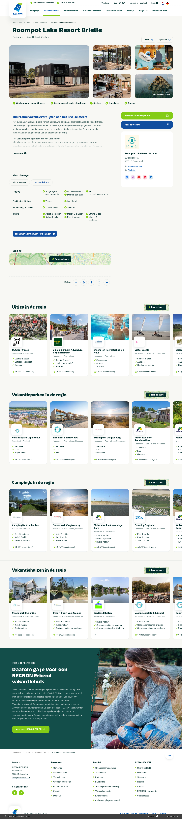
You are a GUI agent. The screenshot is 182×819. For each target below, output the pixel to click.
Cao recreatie (143, 796)
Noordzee (161, 353)
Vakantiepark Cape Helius (26, 437)
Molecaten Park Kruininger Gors (109, 527)
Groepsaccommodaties (105, 768)
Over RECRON (119, 3)
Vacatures (105, 3)
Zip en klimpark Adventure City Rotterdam (67, 351)
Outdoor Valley (20, 349)
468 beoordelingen (107, 547)
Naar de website (146, 124)
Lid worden (142, 773)
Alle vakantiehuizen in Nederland (63, 23)
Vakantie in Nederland (138, 3)
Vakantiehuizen (51, 11)
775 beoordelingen (107, 372)
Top (169, 754)
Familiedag (100, 782)
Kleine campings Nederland (107, 800)
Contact (140, 786)
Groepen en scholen (92, 11)
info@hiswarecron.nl (21, 777)
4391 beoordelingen (148, 635)
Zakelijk (130, 11)
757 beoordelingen (25, 460)
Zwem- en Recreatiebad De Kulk (109, 351)
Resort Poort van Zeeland (67, 613)
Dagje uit (143, 11)
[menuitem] (34, 11)
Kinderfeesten (101, 796)
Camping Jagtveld (145, 525)
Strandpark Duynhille (24, 613)
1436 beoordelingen (107, 460)
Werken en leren (159, 11)
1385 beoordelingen (148, 460)
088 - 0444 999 (135, 166)
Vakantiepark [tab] (19, 182)
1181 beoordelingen (25, 635)
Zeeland (26, 441)
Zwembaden (100, 773)
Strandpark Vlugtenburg (107, 437)
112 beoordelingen (148, 372)
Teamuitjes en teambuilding (107, 786)
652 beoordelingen (148, 547)
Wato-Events (142, 349)
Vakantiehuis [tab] (42, 182)
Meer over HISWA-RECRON (30, 729)
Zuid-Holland (28, 353)
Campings (34, 11)
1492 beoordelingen (66, 635)
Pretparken (100, 777)
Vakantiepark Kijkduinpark (149, 613)
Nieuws (140, 782)
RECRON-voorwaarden (147, 791)
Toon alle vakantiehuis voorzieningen (35, 234)
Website (132, 170)
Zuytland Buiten (103, 613)
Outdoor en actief (114, 11)
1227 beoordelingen (25, 372)
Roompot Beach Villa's (65, 437)
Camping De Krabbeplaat (26, 525)
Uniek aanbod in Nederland (42, 3)
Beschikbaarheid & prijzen (146, 115)
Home (28, 23)
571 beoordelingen (25, 547)
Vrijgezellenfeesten (103, 791)
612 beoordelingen (66, 372)
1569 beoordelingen (66, 460)
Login (154, 3)
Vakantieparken (71, 11)
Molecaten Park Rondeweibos (143, 439)
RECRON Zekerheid (66, 3)
